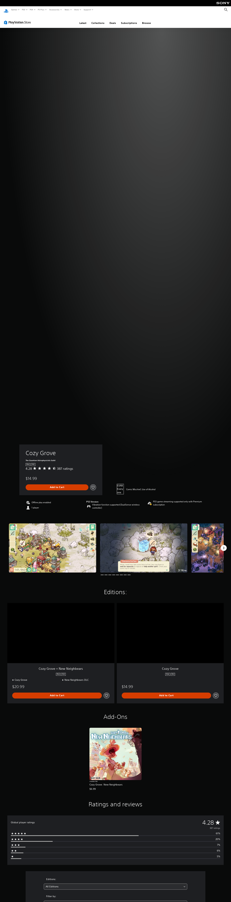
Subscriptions (129, 19)
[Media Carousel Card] (52, 544)
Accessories (54, 9)
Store (76, 9)
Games (14, 9)
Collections (97, 19)
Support (87, 9)
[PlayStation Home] (6, 9)
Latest (82, 19)
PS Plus (41, 9)
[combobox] (115, 883)
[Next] (224, 545)
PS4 (31, 9)
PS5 (23, 9)
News (67, 9)
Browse (146, 19)
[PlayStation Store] (18, 19)
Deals (112, 19)
